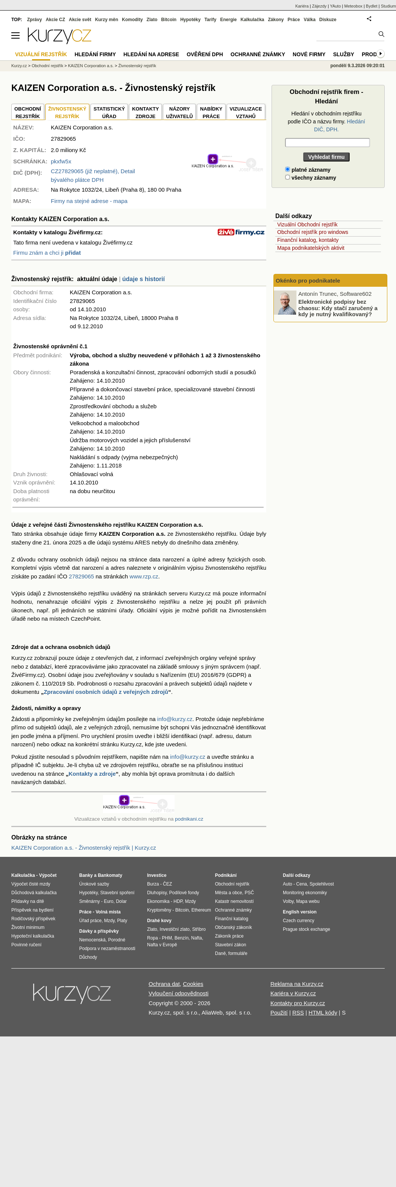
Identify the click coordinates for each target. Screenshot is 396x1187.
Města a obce (228, 892)
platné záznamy (307, 170)
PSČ (249, 892)
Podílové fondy (184, 892)
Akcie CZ (55, 19)
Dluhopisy (157, 892)
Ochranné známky (257, 54)
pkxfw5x (61, 161)
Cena (301, 884)
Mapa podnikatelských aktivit (310, 248)
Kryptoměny (159, 910)
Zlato (152, 19)
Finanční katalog (231, 918)
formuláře (237, 953)
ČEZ (167, 884)
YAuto (335, 6)
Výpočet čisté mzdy (30, 884)
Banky (86, 875)
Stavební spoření (117, 892)
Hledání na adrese (151, 54)
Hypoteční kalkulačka (32, 936)
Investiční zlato (174, 929)
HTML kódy (323, 1012)
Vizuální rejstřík (41, 54)
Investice (156, 875)
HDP (178, 901)
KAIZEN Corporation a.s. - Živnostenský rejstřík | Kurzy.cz (83, 847)
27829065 (81, 576)
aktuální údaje (97, 279)
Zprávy (34, 19)
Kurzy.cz (19, 65)
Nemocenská (92, 940)
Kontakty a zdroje (92, 773)
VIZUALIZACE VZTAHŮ (246, 112)
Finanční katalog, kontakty (308, 240)
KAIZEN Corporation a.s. (91, 65)
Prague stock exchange (306, 929)
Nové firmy (309, 54)
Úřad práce (90, 920)
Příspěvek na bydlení (32, 910)
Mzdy (109, 920)
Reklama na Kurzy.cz (297, 984)
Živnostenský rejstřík (137, 65)
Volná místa (107, 912)
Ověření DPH (205, 54)
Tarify (210, 19)
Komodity (132, 19)
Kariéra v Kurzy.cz (293, 993)
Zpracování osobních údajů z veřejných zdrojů (106, 692)
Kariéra (302, 6)
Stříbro (199, 929)
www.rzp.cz (144, 576)
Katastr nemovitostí (234, 901)
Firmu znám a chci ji (47, 252)
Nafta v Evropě (162, 944)
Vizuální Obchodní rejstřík (307, 224)
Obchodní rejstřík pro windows (312, 232)
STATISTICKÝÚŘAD (109, 112)
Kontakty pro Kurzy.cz (297, 1003)
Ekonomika (158, 901)
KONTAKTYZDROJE (145, 112)
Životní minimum (28, 927)
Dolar (121, 901)
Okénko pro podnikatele (308, 280)
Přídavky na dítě (27, 901)
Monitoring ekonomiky (305, 892)
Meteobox (353, 6)
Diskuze (327, 19)
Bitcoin (169, 19)
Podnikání (225, 875)
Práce (294, 19)
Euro (108, 901)
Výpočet (48, 875)
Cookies (193, 984)
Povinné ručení (26, 944)
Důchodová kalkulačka (34, 892)
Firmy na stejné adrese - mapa (89, 201)
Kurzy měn (106, 19)
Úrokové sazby (94, 884)
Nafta (196, 938)
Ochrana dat (164, 984)
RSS (298, 1012)
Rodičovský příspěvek (33, 918)
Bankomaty (110, 875)
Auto (287, 884)
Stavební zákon (230, 944)
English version (299, 912)
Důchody (88, 957)
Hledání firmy (95, 54)
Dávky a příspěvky (99, 931)
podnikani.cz (189, 819)
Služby (343, 54)
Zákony (276, 19)
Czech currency (298, 920)
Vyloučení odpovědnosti (179, 993)
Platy (122, 920)
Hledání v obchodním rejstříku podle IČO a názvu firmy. (326, 121)
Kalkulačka (252, 19)
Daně (220, 953)
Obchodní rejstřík (47, 65)
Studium (388, 6)
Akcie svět (80, 19)
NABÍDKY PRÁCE (211, 112)
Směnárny (89, 901)
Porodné (116, 940)
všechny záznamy (310, 178)
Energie (228, 19)
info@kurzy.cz (174, 719)
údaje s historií (143, 279)
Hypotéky (190, 19)
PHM (167, 938)
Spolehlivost (322, 884)
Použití (279, 1012)
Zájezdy (319, 6)
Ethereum (201, 910)
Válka (309, 19)
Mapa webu (307, 901)
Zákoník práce (229, 936)
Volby (288, 901)
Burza (153, 884)
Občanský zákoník (233, 927)
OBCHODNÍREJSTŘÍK (27, 112)
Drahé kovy (159, 920)
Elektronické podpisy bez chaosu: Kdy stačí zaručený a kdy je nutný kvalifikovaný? (338, 307)
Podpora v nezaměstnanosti (107, 948)
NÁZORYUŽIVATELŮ (179, 112)
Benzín (182, 938)
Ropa (152, 938)
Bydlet (372, 6)
